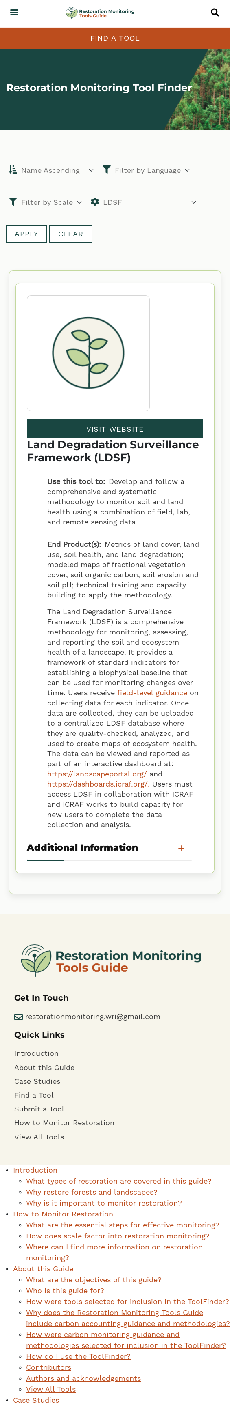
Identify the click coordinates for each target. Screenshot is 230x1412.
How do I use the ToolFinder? (78, 1356)
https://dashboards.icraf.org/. (98, 784)
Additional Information (82, 847)
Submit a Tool (39, 1109)
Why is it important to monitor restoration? (104, 1203)
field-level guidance (152, 692)
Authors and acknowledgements (83, 1378)
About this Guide (44, 1067)
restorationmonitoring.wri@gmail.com (87, 1016)
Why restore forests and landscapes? (92, 1192)
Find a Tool (115, 38)
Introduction (36, 1053)
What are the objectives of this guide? (94, 1279)
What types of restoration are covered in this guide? (119, 1181)
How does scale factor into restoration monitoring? (118, 1235)
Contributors (48, 1367)
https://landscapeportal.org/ (97, 773)
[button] (216, 12)
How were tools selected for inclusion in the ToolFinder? (127, 1301)
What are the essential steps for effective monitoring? (122, 1225)
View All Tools (39, 1137)
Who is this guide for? (65, 1290)
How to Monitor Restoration (64, 1122)
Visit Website (115, 429)
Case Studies (37, 1081)
